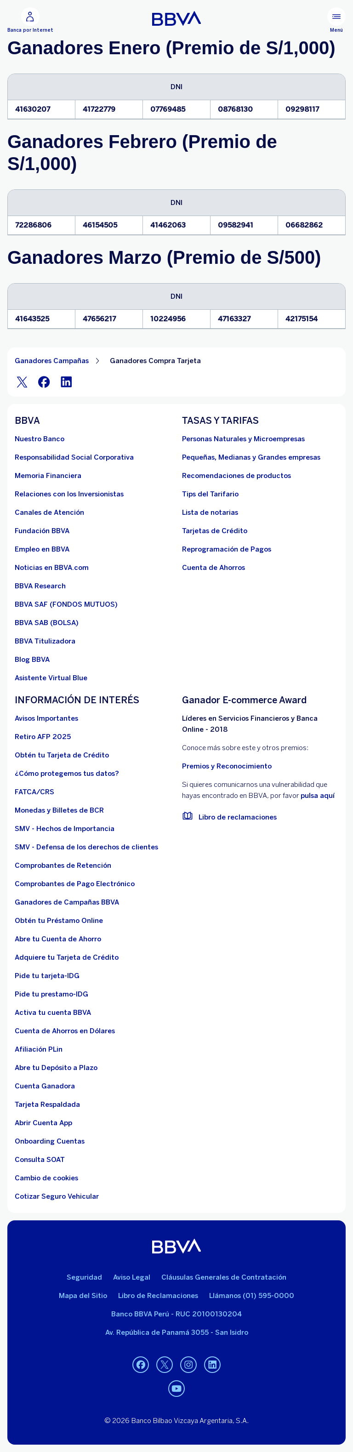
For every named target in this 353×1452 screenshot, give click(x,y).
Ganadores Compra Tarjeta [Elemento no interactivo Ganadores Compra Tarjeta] (155, 361)
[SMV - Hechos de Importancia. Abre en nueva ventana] (64, 828)
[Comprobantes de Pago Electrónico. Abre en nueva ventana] (75, 883)
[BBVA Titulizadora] (45, 641)
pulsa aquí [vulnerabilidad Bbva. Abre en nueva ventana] (318, 795)
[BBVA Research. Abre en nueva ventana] (40, 586)
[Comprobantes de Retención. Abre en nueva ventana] (63, 865)
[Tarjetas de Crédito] (214, 530)
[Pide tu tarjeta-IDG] (47, 975)
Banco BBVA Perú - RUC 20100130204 (176, 1314)
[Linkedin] (212, 1364)
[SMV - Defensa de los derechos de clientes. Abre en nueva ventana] (86, 847)
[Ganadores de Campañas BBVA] (67, 902)
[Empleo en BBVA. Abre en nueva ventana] (42, 549)
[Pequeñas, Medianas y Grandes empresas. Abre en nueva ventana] (251, 457)
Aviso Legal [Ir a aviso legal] (131, 1277)
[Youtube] (176, 1388)
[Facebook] (44, 382)
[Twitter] (22, 382)
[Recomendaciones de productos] (236, 475)
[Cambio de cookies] (46, 1178)
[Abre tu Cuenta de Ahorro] (58, 939)
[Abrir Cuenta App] (43, 1122)
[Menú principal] (336, 20)
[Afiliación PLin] (39, 1049)
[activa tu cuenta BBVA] (53, 1012)
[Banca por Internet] (30, 20)
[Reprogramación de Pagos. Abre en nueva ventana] (226, 549)
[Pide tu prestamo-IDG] (51, 994)
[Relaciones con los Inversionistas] (69, 494)
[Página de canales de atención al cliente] (49, 512)
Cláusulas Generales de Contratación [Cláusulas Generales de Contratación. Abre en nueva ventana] (223, 1277)
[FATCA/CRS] (34, 791)
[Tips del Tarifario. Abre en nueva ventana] (210, 494)
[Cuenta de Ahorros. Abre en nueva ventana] (213, 567)
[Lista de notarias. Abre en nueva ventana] (210, 512)
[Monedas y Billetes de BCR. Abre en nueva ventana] (59, 810)
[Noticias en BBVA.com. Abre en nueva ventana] (52, 567)
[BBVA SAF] (66, 604)
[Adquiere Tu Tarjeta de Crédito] (67, 957)
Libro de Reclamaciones (158, 1296)
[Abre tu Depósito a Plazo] (56, 1067)
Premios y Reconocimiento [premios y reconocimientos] (227, 766)
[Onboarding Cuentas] (50, 1141)
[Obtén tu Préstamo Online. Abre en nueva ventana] (59, 920)
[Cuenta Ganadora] (45, 1086)
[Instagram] (188, 1364)
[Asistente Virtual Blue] (51, 677)
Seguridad (84, 1277)
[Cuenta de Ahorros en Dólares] (65, 1030)
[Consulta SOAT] (40, 1159)
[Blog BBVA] (32, 659)
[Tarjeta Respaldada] (47, 1104)
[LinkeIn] (66, 382)
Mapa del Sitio (83, 1296)
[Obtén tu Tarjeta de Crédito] (62, 755)
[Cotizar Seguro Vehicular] (57, 1196)
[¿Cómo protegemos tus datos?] (67, 773)
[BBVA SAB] (47, 622)
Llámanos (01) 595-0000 (251, 1296)
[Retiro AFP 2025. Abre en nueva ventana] (43, 736)
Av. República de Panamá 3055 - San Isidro (176, 1332)
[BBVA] (176, 1246)
